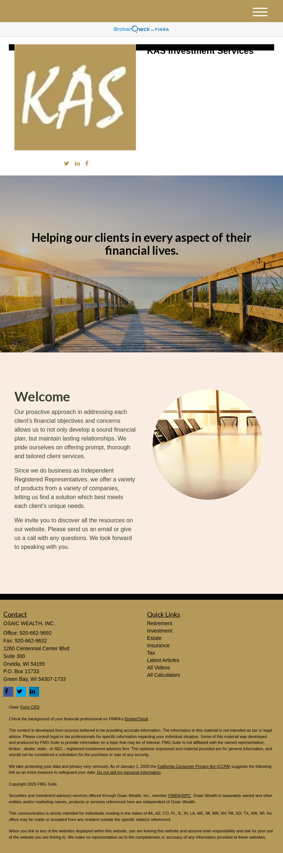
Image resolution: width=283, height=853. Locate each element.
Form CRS (29, 707)
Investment (159, 631)
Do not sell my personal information (128, 772)
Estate (154, 638)
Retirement (159, 623)
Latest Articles (163, 660)
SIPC (186, 795)
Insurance (158, 645)
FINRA (174, 795)
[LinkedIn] (77, 164)
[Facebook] (86, 164)
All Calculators (163, 675)
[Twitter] (66, 164)
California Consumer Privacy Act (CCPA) (193, 766)
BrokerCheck (137, 719)
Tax (151, 653)
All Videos (158, 668)
